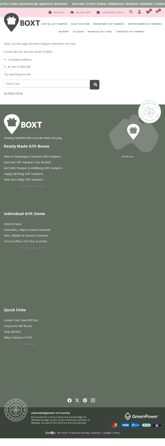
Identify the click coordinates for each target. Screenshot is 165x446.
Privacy (117, 432)
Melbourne (117, 4)
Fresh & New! (13, 224)
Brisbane (133, 4)
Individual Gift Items (100, 31)
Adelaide (148, 4)
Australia (80, 4)
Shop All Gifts (27, 332)
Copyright (107, 432)
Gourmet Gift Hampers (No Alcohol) (27, 162)
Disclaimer (95, 432)
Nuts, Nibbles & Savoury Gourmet (36, 236)
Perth (92, 4)
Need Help (59, 12)
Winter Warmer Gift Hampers (145, 23)
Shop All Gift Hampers (54, 23)
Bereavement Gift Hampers (108, 23)
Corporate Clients (112, 12)
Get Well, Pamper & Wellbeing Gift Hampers (35, 168)
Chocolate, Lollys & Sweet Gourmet (30, 230)
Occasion (78, 31)
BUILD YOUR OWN (80, 23)
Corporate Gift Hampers (130, 31)
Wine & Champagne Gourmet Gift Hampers (32, 156)
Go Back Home (13, 93)
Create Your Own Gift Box (21, 320)
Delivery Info (83, 12)
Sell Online (62, 432)
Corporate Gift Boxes (21, 326)
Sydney (103, 4)
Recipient (64, 31)
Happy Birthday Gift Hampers (35, 174)
